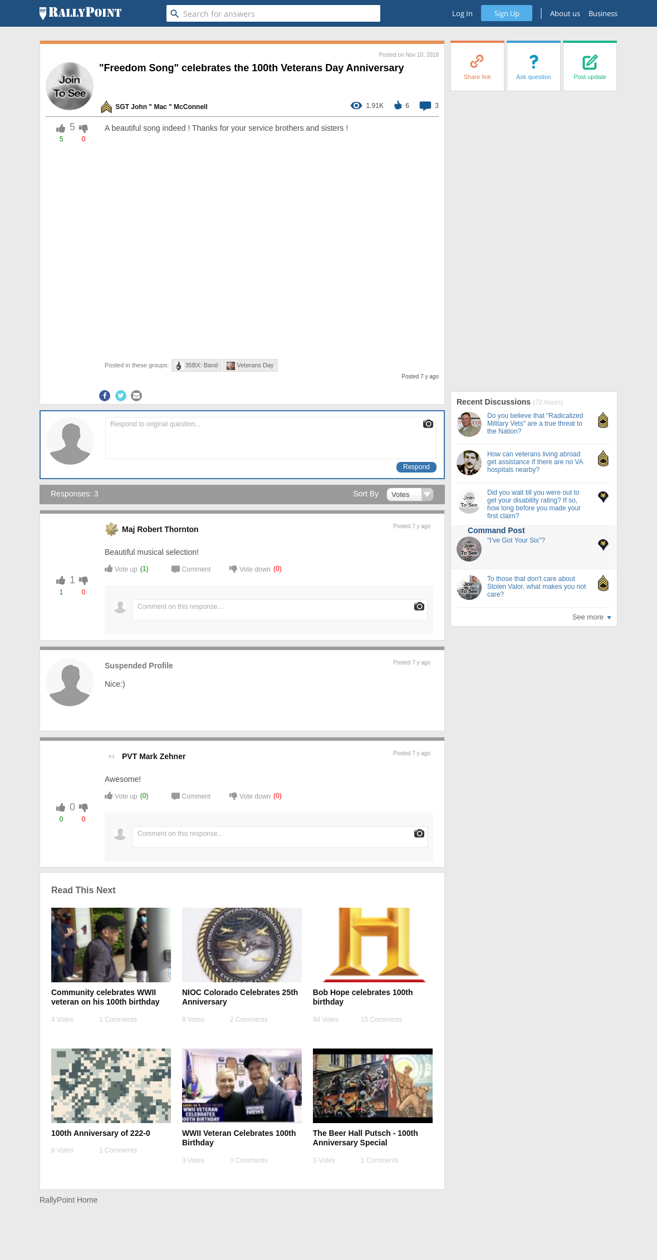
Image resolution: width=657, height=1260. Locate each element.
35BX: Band (196, 366)
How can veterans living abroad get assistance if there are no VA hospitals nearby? (535, 462)
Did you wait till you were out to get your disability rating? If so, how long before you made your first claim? (534, 504)
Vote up (121, 568)
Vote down (250, 568)
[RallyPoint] (80, 13)
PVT (129, 756)
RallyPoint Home (68, 1199)
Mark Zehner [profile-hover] (162, 756)
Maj (128, 529)
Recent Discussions (495, 401)
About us (565, 13)
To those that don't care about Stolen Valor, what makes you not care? (536, 586)
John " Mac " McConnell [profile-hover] (169, 107)
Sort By (366, 493)
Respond (416, 467)
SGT (122, 107)
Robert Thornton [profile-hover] (167, 529)
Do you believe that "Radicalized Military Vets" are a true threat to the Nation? (535, 423)
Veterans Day (250, 366)
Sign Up (506, 13)
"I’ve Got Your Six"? (516, 540)
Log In (462, 13)
